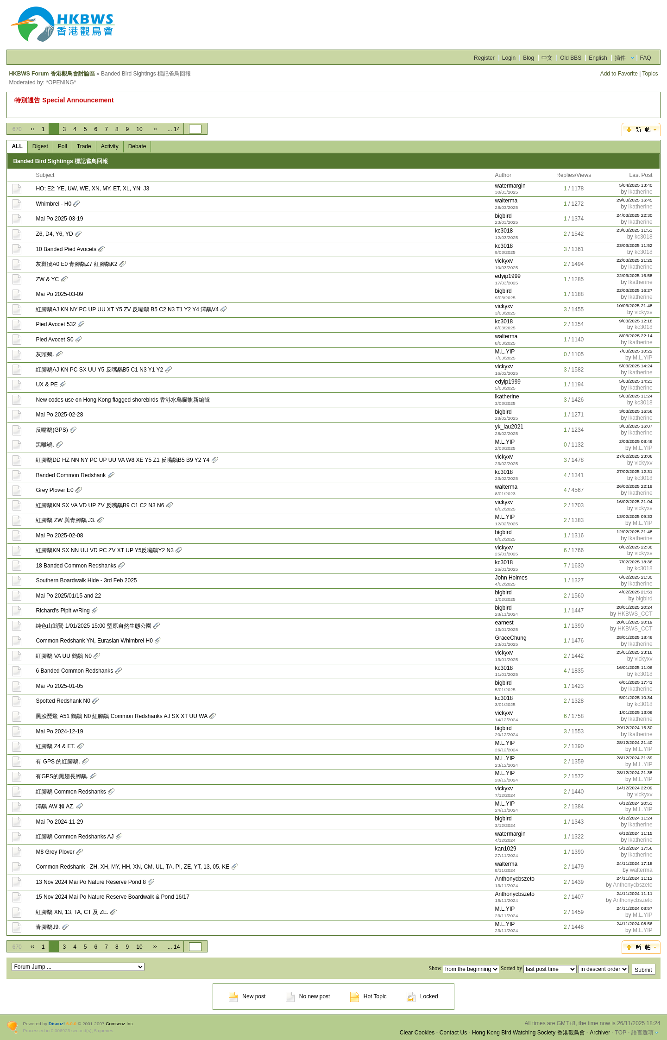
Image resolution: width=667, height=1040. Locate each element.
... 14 (174, 129)
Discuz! (57, 1023)
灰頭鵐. (45, 354)
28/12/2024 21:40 (635, 742)
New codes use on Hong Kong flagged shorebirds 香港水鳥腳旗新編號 (123, 400)
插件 (620, 58)
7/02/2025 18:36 (636, 561)
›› (155, 129)
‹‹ (32, 129)
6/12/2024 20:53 (636, 803)
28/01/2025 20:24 (635, 607)
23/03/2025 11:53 (635, 230)
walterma (506, 200)
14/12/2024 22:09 (635, 787)
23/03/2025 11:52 (635, 245)
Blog (528, 58)
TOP (620, 1032)
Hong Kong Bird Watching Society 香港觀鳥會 (528, 1032)
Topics (650, 73)
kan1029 (505, 848)
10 (139, 129)
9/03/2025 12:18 (636, 320)
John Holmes (511, 577)
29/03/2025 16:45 (635, 199)
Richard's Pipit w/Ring (62, 610)
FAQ (645, 58)
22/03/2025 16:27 (635, 290)
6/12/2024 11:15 (636, 833)
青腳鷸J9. (48, 927)
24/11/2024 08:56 (635, 923)
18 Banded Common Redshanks (76, 565)
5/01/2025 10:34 (636, 697)
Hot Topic (368, 996)
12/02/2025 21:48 (635, 531)
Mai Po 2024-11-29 (59, 822)
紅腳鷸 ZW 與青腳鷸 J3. (65, 520)
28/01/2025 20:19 (635, 621)
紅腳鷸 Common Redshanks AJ (74, 836)
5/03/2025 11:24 (636, 395)
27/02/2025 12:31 (635, 471)
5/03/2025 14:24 (636, 365)
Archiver (600, 1032)
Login (509, 58)
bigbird (503, 216)
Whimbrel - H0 (53, 204)
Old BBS (570, 58)
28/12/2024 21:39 (635, 757)
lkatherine (641, 192)
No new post (308, 996)
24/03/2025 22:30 (635, 215)
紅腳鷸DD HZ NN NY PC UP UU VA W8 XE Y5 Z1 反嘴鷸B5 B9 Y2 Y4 (122, 460)
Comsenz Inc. (120, 1023)
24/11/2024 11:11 (635, 893)
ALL (17, 146)
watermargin (510, 186)
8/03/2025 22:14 (636, 335)
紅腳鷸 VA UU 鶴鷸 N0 (63, 656)
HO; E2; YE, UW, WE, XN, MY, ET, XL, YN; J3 (92, 188)
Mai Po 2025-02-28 (59, 414)
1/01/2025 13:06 (636, 712)
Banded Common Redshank (71, 475)
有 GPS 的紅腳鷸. (58, 761)
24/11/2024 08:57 (635, 908)
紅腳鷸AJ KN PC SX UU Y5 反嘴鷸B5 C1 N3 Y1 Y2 (99, 369)
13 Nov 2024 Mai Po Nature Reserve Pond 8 (90, 882)
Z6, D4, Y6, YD (54, 234)
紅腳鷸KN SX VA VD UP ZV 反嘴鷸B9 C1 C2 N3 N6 (100, 505)
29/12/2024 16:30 (635, 727)
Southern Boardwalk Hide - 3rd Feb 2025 (86, 580)
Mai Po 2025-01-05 (59, 686)
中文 (547, 58)
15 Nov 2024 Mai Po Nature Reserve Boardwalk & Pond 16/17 (112, 897)
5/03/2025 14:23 (636, 381)
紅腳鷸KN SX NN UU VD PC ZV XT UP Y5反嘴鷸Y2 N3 (104, 550)
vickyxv (504, 261)
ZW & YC (47, 279)
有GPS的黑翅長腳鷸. (62, 776)
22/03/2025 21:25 (635, 260)
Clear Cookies (417, 1032)
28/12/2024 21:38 (635, 772)
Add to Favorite (619, 73)
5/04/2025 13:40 (636, 185)
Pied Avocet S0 (54, 339)
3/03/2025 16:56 (636, 411)
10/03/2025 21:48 (635, 305)
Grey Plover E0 (54, 490)
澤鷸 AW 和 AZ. (55, 806)
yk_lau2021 (509, 426)
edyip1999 (508, 276)
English (598, 58)
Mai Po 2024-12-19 (59, 731)
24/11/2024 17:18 (635, 863)
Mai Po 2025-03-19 (59, 218)
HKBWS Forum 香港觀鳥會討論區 (51, 73)
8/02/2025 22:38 (636, 546)
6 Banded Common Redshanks (74, 671)
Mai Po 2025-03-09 (59, 294)
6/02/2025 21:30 (636, 577)
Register (484, 58)
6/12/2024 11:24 (636, 817)
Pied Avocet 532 (56, 324)
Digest (40, 146)
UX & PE (46, 384)
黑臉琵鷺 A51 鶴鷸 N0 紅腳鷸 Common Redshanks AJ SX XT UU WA (121, 716)
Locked (422, 996)
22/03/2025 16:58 (635, 275)
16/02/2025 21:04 (635, 501)
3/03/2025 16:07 (636, 426)
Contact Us (453, 1032)
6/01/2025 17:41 (636, 682)
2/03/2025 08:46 (636, 441)
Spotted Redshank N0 (63, 701)
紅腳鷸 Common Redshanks (71, 791)
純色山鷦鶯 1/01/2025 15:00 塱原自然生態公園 (93, 626)
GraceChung (511, 638)
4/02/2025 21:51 (636, 591)
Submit (643, 970)
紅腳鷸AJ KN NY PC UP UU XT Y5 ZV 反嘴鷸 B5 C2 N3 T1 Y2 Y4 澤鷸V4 (127, 309)
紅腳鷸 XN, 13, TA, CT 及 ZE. (72, 912)
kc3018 (504, 230)
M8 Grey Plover (55, 852)
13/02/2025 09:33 (635, 516)
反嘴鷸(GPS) (52, 430)
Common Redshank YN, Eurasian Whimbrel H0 (94, 640)
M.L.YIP (505, 351)
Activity (110, 146)
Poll (62, 146)
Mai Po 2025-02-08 (59, 535)
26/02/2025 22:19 (635, 486)
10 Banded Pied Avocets (66, 249)
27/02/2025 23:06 (635, 456)
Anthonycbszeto (515, 879)
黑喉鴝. (45, 444)
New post (247, 996)
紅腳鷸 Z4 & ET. (55, 746)
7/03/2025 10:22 (636, 350)
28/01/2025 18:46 (635, 637)
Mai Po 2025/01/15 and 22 (68, 595)
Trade (84, 146)
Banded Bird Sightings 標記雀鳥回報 (60, 161)
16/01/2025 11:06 (635, 667)
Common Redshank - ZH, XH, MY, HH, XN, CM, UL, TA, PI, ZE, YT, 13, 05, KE (132, 867)
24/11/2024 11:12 (635, 878)
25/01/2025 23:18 (635, 652)
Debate (137, 146)
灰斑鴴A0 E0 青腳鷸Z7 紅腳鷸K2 (76, 264)
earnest (504, 622)
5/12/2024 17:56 (636, 848)
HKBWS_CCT (634, 614)
